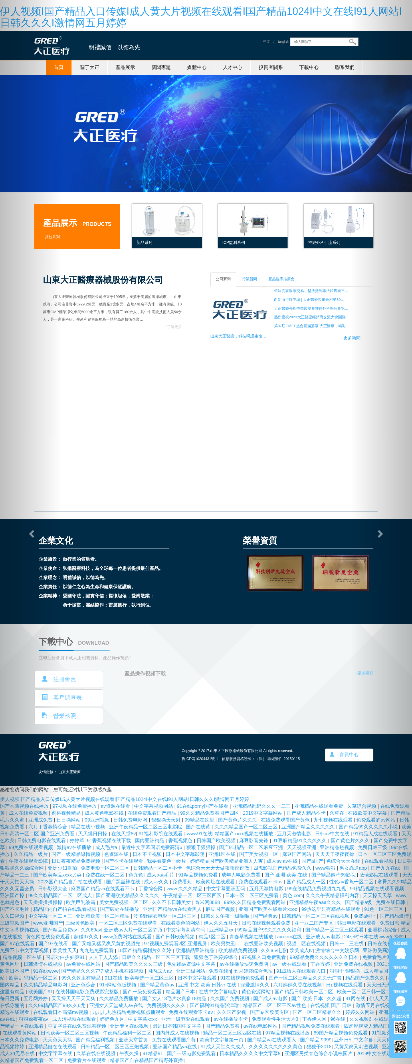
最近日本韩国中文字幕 (178, 1026)
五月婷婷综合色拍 (254, 971)
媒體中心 (197, 67)
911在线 (113, 978)
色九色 (136, 875)
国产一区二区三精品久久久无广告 (306, 978)
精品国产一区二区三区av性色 (275, 1005)
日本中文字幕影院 (186, 854)
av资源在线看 (116, 806)
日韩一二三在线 (347, 943)
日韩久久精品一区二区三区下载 (156, 957)
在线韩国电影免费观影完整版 (88, 991)
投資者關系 (271, 67)
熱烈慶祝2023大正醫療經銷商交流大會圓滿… (311, 317)
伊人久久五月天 (221, 923)
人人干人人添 (104, 957)
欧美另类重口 (226, 943)
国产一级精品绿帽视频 (77, 854)
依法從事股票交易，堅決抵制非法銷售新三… (311, 291)
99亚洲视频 (98, 820)
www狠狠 (326, 868)
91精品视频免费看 (198, 875)
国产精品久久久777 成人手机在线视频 (103, 971)
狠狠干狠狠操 (201, 847)
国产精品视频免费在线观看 (311, 1026)
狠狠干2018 (319, 1046)
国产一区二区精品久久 (318, 1012)
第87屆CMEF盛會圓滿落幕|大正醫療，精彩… (311, 326)
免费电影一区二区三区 (106, 868)
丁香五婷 (320, 964)
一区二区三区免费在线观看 (129, 923)
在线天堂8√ (123, 833)
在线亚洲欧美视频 (264, 943)
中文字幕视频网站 (154, 806)
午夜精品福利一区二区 (128, 1033)
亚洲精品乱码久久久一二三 (262, 806)
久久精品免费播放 (119, 998)
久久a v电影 (274, 950)
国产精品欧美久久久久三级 (134, 964)
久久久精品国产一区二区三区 (246, 827)
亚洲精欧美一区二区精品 (103, 916)
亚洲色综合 (84, 985)
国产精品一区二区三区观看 (335, 930)
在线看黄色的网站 (181, 923)
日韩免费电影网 (131, 820)
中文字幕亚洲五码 (226, 888)
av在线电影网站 (261, 1026)
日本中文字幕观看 (198, 978)
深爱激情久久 (255, 985)
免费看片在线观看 (87, 1060)
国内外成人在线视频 (178, 1033)
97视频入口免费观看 (264, 957)
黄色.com (293, 895)
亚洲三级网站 (191, 971)
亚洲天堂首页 (134, 1040)
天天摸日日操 (93, 833)
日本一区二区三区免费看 (252, 895)
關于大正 (89, 67)
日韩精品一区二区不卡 (158, 868)
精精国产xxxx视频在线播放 (244, 833)
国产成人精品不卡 (307, 813)
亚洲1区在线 (222, 854)
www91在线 (199, 833)
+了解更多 (173, 327)
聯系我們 (344, 67)
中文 (266, 42)
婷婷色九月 (113, 1019)
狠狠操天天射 (166, 820)
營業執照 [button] (59, 715)
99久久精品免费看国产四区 (210, 813)
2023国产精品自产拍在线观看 (71, 882)
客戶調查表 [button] (62, 697)
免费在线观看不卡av (261, 882)
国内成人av (160, 971)
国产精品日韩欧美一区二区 (304, 991)
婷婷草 (77, 840)
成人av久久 (157, 882)
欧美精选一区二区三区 (150, 978)
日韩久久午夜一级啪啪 (226, 916)
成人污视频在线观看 (74, 1019)
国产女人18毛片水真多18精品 (175, 998)
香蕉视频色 (181, 840)
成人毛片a (107, 847)
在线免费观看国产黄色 (286, 820)
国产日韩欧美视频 (176, 936)
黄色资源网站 (256, 991)
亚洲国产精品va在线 (175, 1046)
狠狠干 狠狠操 (345, 971)
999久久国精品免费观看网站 (255, 902)
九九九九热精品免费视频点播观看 (129, 1012)
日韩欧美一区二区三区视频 (70, 1033)
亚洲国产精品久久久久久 (308, 827)
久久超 (335, 998)
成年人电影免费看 (241, 875)
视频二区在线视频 (307, 943)
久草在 (338, 813)
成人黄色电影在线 (105, 813)
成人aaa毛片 (161, 875)
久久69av (91, 930)
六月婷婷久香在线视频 (298, 985)
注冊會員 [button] (59, 679)
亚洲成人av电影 (323, 936)
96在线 (338, 1019)
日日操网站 (69, 820)
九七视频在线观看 (334, 820)
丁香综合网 (151, 888)
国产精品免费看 (223, 1026)
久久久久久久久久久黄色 (276, 1046)
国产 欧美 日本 (307, 998)
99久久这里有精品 (81, 978)
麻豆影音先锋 (254, 840)
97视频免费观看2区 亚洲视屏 (176, 943)
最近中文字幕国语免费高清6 (152, 847)
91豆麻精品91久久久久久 (300, 840)
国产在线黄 (199, 827)
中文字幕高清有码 (186, 930)
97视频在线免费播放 (75, 806)
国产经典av (266, 916)
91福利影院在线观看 (161, 833)
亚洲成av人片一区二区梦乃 (134, 930)
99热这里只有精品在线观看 (331, 909)
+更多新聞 (350, 337)
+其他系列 (51, 237)
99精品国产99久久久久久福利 (270, 930)
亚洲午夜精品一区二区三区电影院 (146, 827)
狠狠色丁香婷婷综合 (216, 957)
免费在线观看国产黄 (174, 1040)
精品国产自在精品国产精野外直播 (147, 1060)
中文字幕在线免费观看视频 (78, 1026)
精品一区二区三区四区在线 (233, 1033)
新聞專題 (161, 67)
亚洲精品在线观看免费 (319, 806)
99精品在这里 (200, 820)
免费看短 (183, 882)
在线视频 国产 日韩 (331, 1005)
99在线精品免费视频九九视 (317, 888)
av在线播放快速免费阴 (244, 964)
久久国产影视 (232, 1012)
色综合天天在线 (344, 861)
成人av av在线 (283, 861)
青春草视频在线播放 (252, 936)
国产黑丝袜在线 (124, 882)
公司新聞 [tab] (223, 279)
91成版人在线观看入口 (301, 971)
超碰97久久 (87, 936)
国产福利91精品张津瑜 (215, 1005)
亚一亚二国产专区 (314, 923)
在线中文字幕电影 (219, 991)
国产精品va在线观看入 (272, 1040)
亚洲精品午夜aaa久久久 (315, 902)
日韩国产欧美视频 (217, 840)
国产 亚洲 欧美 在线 (286, 875)
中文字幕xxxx (143, 1019)
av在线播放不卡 (231, 1019)
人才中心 (232, 67)
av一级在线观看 (290, 964)
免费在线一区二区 (106, 875)
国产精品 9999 (316, 1040)
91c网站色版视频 (118, 985)
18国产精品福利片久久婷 (145, 950)
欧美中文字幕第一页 (222, 1040)
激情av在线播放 (74, 847)
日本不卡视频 (147, 854)
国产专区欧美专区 (270, 1012)
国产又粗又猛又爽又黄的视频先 (107, 943)
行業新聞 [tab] (249, 279)
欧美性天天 (65, 950)
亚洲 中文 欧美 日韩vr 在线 (207, 985)
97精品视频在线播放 (288, 1033)
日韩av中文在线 (332, 833)
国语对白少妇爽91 (65, 957)
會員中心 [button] (344, 754)
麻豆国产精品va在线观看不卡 (103, 888)
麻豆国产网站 (297, 854)
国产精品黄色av (158, 985)
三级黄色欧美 (81, 923)
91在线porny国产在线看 (203, 806)
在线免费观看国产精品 (153, 813)
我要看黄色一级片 (167, 861)
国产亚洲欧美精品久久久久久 (128, 895)
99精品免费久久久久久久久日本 (325, 957)
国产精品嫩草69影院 (334, 875)
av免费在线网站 (84, 964)
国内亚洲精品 (150, 840)
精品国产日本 (181, 991)
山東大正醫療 (69, 772)
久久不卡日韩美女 (172, 902)
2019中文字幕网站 (263, 813)
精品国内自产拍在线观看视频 (65, 909)
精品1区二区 (213, 936)
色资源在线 (117, 854)
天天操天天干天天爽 (74, 998)
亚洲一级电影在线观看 (186, 1019)
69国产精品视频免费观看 (341, 1033)
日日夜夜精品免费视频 (77, 861)
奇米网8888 (208, 902)
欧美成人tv (301, 950)
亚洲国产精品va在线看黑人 (173, 909)
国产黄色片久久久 (238, 820)
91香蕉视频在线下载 (109, 840)
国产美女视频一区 (259, 854)
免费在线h (220, 971)
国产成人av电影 (271, 998)
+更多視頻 (364, 673)
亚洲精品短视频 (337, 847)
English (283, 42)
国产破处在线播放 (120, 909)
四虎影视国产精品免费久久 (283, 868)
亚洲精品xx (222, 930)
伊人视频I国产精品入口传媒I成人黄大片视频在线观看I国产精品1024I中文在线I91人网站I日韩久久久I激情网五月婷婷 (201, 17)
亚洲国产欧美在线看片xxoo (269, 909)
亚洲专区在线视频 (130, 1026)
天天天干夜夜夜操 (335, 854)
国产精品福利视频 (96, 1040)
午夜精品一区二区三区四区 (193, 895)
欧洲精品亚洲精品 (195, 950)
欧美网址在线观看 (216, 882)
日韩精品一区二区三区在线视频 (316, 916)
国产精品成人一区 (307, 882)
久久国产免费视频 (230, 998)
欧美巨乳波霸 (81, 902)
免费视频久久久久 (167, 1005)
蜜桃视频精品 (67, 813)
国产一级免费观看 (143, 991)
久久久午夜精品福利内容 (333, 895)
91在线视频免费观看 (243, 978)
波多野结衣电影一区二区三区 (165, 916)
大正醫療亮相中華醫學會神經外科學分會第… (311, 308)
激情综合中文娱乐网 (337, 950)
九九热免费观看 (97, 950)
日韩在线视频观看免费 (267, 923)
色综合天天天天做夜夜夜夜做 (218, 868)
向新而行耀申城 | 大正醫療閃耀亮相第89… (309, 299)
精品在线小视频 (88, 827)
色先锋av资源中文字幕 (192, 964)
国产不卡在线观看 (124, 861)
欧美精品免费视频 (238, 950)
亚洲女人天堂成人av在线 (116, 1005)
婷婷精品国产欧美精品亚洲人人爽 (227, 861)
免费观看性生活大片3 (276, 1019)
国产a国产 (313, 861)
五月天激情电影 (294, 833)
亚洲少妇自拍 (63, 868)
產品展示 (125, 67)
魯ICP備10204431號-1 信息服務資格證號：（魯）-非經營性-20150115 (241, 759)
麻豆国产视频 (221, 909)
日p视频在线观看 (345, 985)
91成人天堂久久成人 (223, 1046)
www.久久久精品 (185, 888)
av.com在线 (290, 936)
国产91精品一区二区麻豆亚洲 (251, 847)
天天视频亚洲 (302, 847)
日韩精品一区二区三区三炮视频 (115, 1046)
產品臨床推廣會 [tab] (281, 279)
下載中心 (309, 67)
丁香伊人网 (315, 1019)
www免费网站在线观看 (127, 936)
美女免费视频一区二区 (124, 902)
